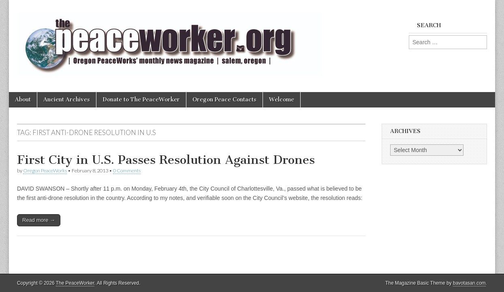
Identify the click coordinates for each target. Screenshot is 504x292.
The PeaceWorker (75, 283)
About (23, 99)
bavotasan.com (469, 283)
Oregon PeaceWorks (45, 170)
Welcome (281, 99)
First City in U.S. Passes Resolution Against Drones (166, 159)
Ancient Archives (66, 99)
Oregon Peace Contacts (224, 99)
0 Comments (127, 170)
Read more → (38, 220)
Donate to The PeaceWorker (141, 99)
